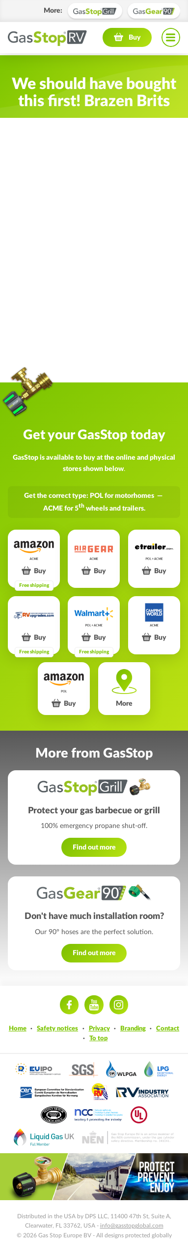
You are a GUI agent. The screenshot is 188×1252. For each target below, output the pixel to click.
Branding (133, 1028)
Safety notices (57, 1028)
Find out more (94, 847)
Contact (167, 1028)
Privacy (99, 1028)
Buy (135, 39)
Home (18, 1028)
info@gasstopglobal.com (131, 1226)
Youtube (93, 1004)
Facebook (69, 1004)
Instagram (118, 1004)
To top (98, 1038)
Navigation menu (170, 39)
